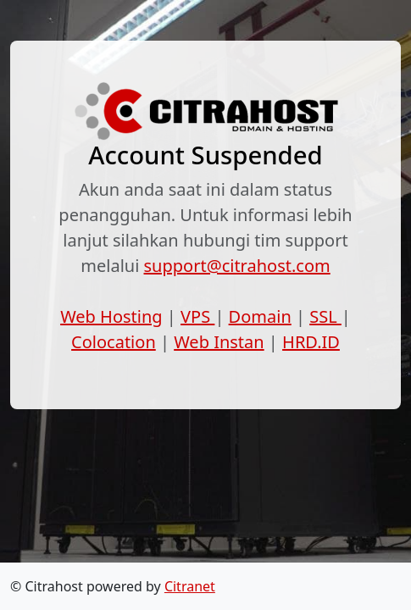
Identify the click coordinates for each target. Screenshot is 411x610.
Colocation (113, 341)
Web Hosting (111, 316)
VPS (197, 316)
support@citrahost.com (237, 265)
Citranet (189, 586)
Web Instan (219, 341)
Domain (260, 316)
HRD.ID (311, 341)
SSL (325, 316)
